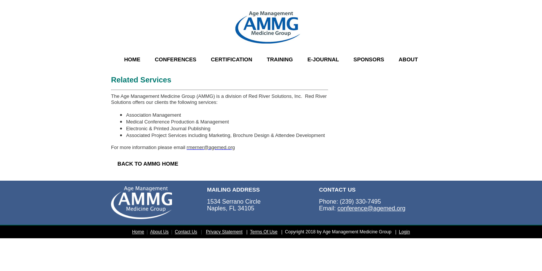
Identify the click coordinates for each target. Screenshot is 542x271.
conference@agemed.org (371, 208)
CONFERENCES (175, 59)
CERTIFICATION (231, 59)
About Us (159, 231)
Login (404, 231)
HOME (132, 59)
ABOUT (408, 59)
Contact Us (186, 231)
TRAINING (280, 59)
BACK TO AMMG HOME (147, 164)
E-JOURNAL (323, 59)
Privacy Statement (224, 231)
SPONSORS (368, 59)
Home (138, 231)
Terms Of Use (263, 231)
